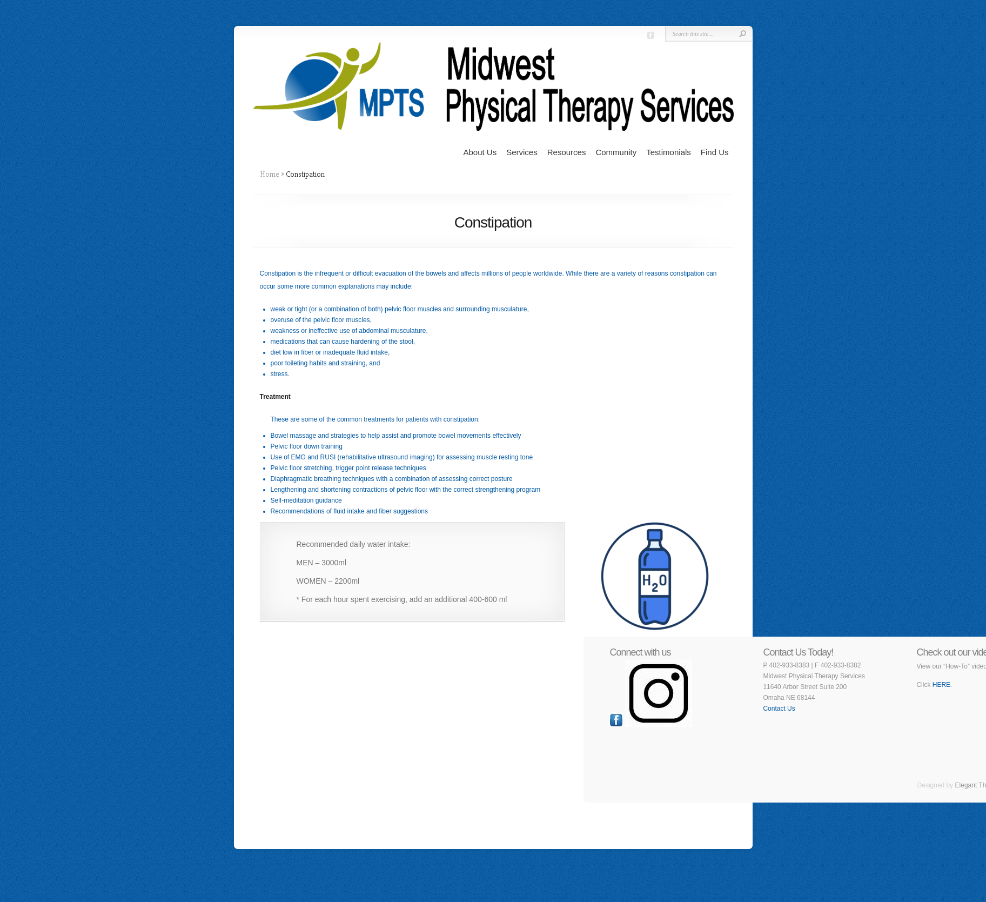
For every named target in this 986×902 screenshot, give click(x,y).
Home (269, 174)
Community (615, 152)
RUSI (328, 457)
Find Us (715, 152)
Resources (566, 152)
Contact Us (779, 708)
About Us (480, 152)
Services (522, 152)
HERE (941, 685)
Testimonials (668, 152)
